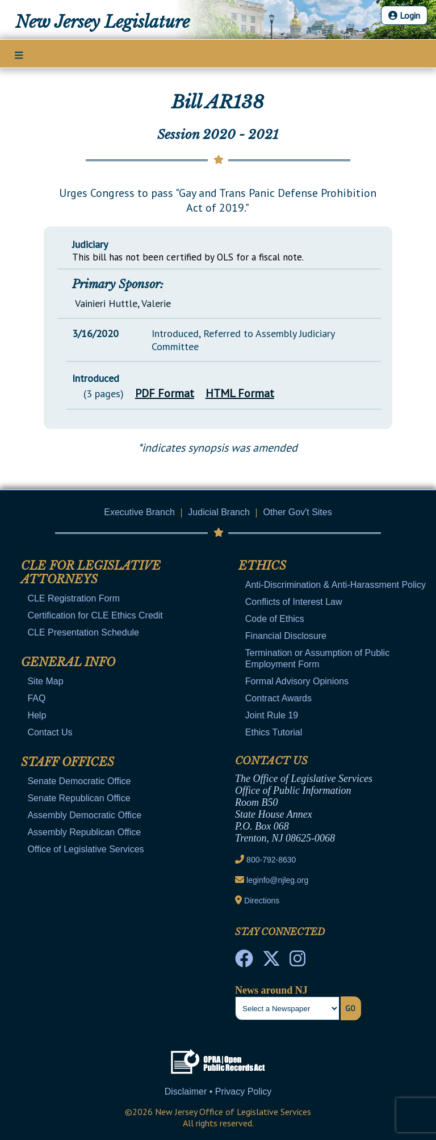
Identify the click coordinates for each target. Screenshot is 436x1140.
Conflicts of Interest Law (293, 602)
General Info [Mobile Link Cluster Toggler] (68, 662)
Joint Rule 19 (271, 715)
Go (350, 1008)
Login (404, 15)
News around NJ (271, 990)
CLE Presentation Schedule (83, 632)
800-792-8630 (271, 859)
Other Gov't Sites (297, 512)
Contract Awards (278, 698)
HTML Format (240, 393)
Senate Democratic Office (79, 781)
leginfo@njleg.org (277, 880)
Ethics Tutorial (273, 732)
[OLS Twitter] (271, 961)
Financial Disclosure (285, 636)
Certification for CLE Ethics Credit (94, 615)
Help (36, 715)
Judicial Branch (219, 512)
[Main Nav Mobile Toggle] (19, 54)
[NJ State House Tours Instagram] (297, 961)
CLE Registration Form (73, 598)
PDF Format (164, 393)
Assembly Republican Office (84, 832)
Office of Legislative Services (85, 849)
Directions (261, 900)
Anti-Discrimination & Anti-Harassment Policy (335, 585)
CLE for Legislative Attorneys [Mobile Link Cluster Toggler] (91, 572)
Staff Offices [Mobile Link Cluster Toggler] (67, 762)
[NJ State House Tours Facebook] (244, 961)
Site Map (45, 681)
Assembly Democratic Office (84, 815)
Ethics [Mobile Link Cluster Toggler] (262, 566)
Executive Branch (139, 512)
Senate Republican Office (78, 798)
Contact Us (49, 732)
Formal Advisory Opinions (297, 681)
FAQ (36, 698)
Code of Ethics (274, 619)
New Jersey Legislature (102, 22)
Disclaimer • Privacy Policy (218, 1091)
